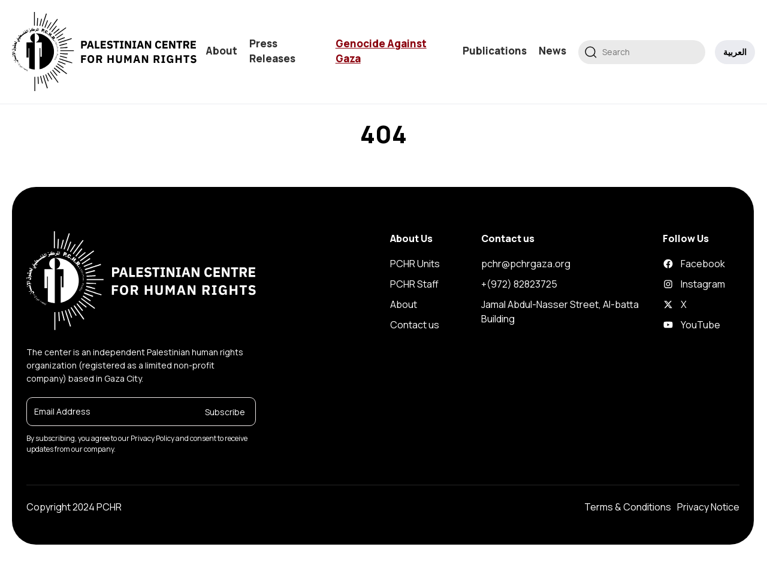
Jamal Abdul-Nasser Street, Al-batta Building (560, 311)
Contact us (414, 324)
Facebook (672, 263)
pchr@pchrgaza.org (525, 263)
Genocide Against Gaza (381, 51)
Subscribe (225, 411)
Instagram (672, 284)
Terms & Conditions (627, 506)
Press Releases (272, 51)
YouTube (672, 324)
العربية (735, 52)
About (221, 51)
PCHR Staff (414, 284)
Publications (495, 51)
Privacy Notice (708, 506)
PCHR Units (415, 263)
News (552, 51)
